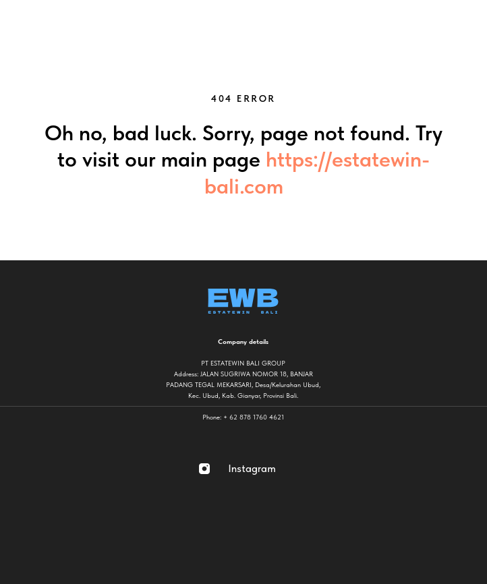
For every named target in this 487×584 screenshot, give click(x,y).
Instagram (252, 468)
